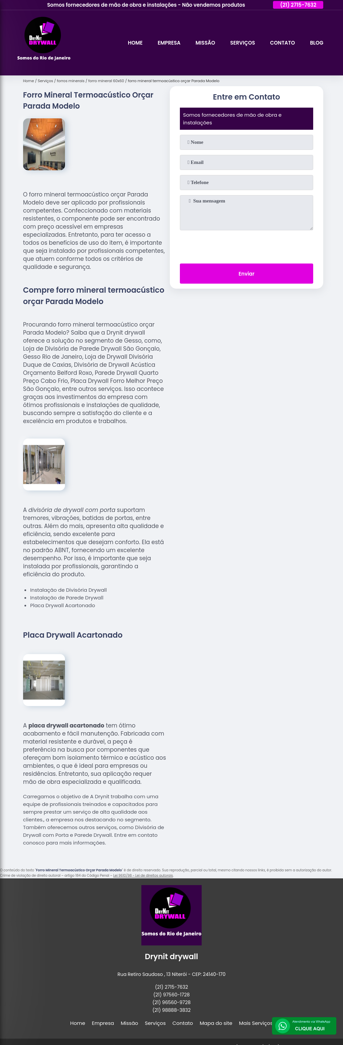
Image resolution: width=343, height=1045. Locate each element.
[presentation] (246, 245)
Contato (282, 42)
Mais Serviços (256, 1023)
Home (135, 42)
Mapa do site (216, 1023)
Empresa (169, 42)
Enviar (246, 273)
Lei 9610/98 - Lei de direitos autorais (143, 875)
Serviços (242, 42)
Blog (316, 42)
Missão (205, 42)
